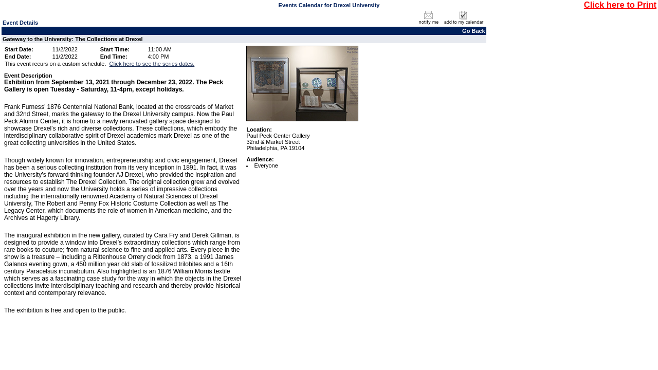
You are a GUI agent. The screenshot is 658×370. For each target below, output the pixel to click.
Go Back (473, 31)
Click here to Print (620, 4)
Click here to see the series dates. (152, 64)
